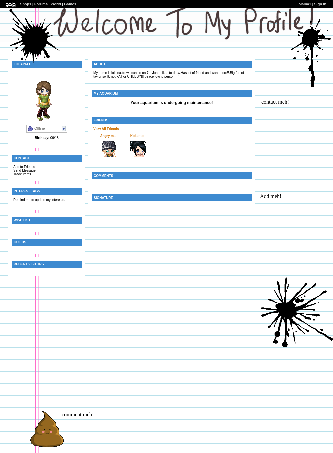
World (56, 4)
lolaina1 (304, 4)
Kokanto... (138, 136)
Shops (25, 4)
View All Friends (106, 129)
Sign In (320, 4)
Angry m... (108, 136)
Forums (41, 4)
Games (70, 4)
